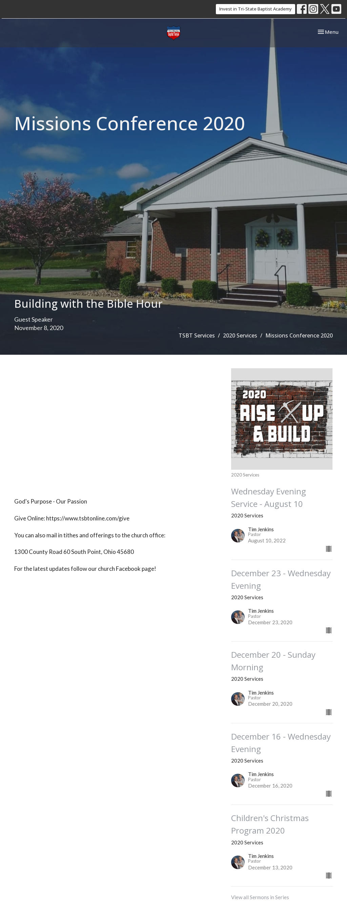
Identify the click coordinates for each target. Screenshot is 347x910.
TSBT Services (197, 335)
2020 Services (240, 335)
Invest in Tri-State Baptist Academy (255, 9)
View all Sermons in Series (260, 897)
